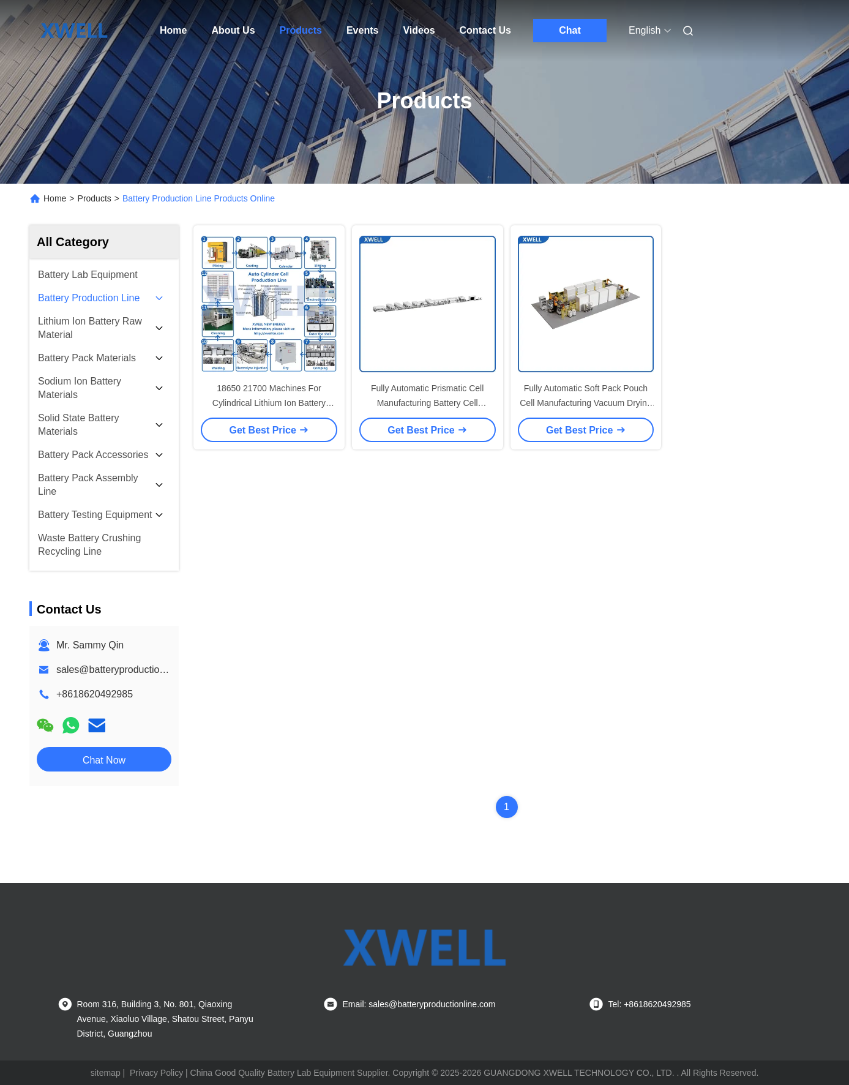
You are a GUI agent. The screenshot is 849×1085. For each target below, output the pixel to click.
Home (173, 30)
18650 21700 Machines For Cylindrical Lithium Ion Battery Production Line (269, 402)
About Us (233, 30)
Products (301, 30)
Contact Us (485, 30)
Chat (570, 30)
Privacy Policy (156, 1073)
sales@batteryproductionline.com (128, 669)
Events (362, 30)
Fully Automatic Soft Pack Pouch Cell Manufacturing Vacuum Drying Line (585, 402)
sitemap (106, 1073)
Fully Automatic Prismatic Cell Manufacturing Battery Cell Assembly (427, 402)
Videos (419, 30)
